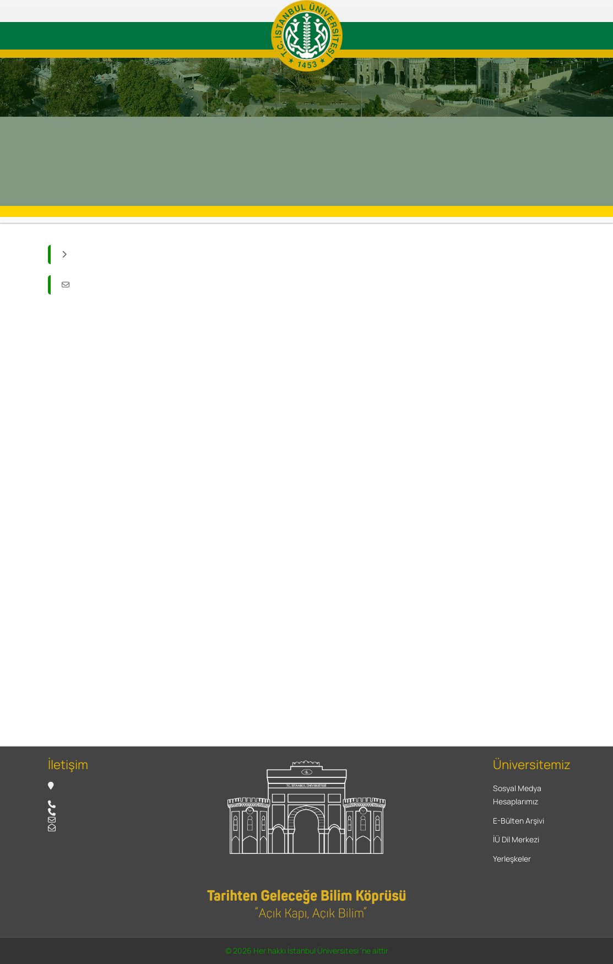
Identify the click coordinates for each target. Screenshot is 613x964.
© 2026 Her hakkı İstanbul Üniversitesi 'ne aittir (306, 950)
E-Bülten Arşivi (518, 820)
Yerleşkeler (512, 858)
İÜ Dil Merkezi (516, 839)
